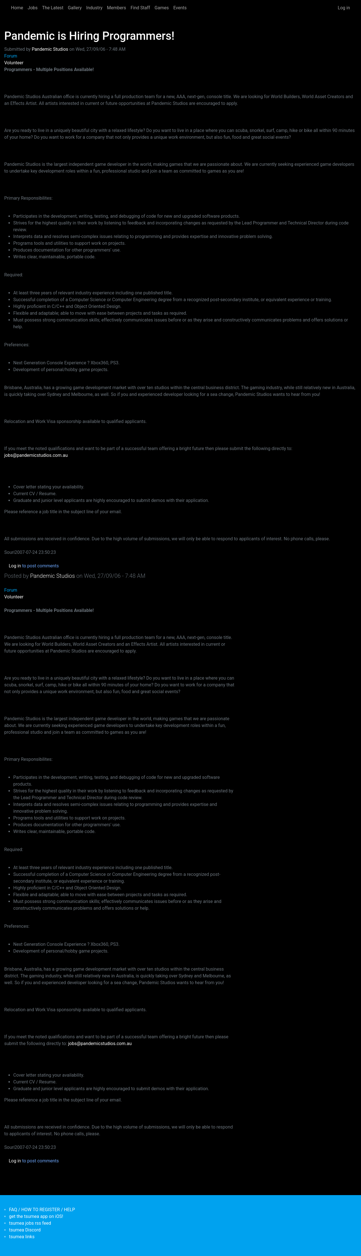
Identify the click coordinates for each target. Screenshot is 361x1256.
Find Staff (140, 7)
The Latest (52, 7)
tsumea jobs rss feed (30, 1223)
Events (179, 7)
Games (162, 7)
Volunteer (13, 62)
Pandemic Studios (50, 49)
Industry (94, 7)
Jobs (33, 7)
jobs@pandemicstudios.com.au (36, 455)
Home (17, 7)
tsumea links (21, 1236)
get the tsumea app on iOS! (36, 1216)
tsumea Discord (25, 1230)
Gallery (75, 7)
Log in (344, 7)
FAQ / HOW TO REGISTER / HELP (42, 1209)
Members (116, 7)
